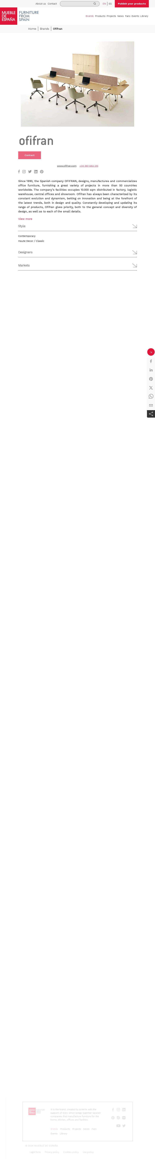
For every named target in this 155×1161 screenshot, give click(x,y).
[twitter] (151, 387)
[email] (151, 405)
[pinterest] (151, 379)
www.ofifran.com (66, 165)
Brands (90, 16)
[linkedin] (151, 370)
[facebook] (151, 361)
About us (41, 3)
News (120, 16)
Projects (111, 16)
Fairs (127, 16)
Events (135, 16)
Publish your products (132, 3)
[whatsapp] (151, 396)
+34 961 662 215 (89, 165)
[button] (77, 226)
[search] (80, 3)
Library (144, 16)
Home (32, 28)
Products (100, 16)
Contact (52, 3)
